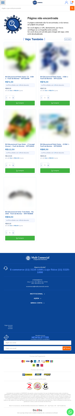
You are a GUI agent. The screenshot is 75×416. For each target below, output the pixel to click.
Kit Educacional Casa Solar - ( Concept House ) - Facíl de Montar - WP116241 (20, 145)
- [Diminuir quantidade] (6, 97)
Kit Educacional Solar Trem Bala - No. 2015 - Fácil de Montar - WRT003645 (19, 213)
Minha (66, 2)
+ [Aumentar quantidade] (13, 97)
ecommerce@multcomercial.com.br (37, 286)
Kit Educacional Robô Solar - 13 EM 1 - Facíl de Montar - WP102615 (55, 145)
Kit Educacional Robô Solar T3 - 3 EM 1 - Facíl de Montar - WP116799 (19, 78)
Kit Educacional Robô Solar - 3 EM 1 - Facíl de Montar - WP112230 (54, 78)
